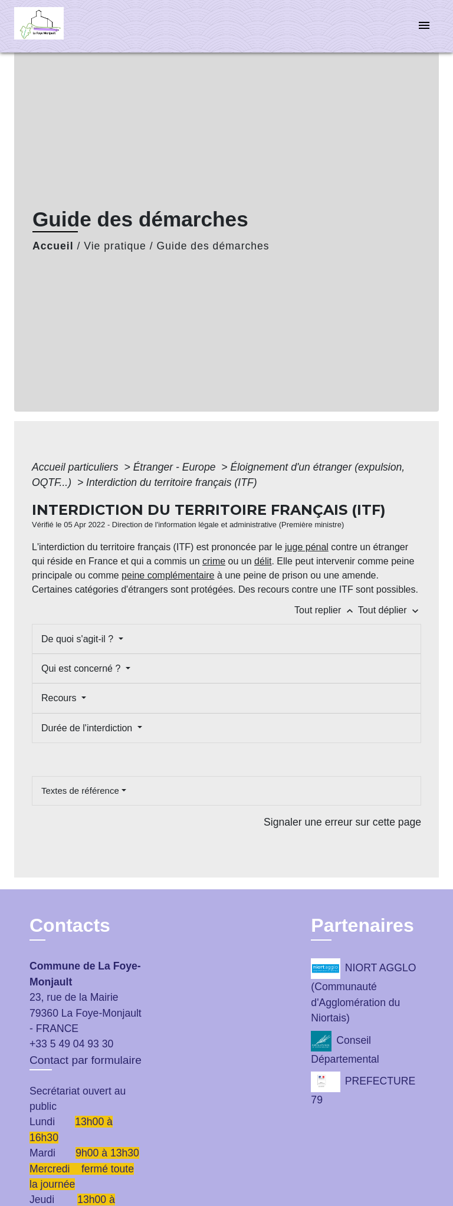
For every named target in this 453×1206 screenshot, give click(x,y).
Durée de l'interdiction (88, 728)
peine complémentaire (168, 575)
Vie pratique (115, 246)
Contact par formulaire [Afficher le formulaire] (85, 1060)
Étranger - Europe (176, 467)
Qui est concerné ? (82, 668)
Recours (60, 698)
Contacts (69, 925)
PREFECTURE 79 (363, 1089)
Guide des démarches (213, 246)
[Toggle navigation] (424, 26)
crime (213, 561)
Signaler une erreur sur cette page (342, 822)
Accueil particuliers (77, 467)
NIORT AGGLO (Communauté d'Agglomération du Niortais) (363, 991)
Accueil (53, 246)
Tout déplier (389, 610)
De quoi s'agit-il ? (78, 639)
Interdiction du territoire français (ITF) (171, 482)
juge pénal (307, 547)
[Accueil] (58, 26)
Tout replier (326, 610)
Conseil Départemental (345, 1048)
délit (262, 561)
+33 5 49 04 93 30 (71, 1044)
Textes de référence (80, 791)
